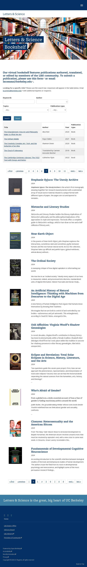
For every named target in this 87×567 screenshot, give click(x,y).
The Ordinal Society (43, 260)
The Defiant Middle (11, 139)
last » (81, 171)
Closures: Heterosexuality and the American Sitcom (52, 423)
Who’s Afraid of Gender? (46, 390)
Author (39, 98)
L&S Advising (9, 534)
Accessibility (7, 551)
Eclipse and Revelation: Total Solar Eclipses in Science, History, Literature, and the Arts (55, 357)
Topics (6, 106)
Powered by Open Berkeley (12, 548)
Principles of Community (13, 538)
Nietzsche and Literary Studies (50, 206)
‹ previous (20, 171)
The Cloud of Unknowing (13, 150)
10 (60, 171)
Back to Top (80, 564)
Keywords (7, 98)
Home (6, 519)
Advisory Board (9, 530)
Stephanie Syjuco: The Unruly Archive (54, 179)
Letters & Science (14, 14)
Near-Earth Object (42, 233)
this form (38, 78)
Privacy (6, 557)
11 (65, 171)
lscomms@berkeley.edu (18, 81)
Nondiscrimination (9, 554)
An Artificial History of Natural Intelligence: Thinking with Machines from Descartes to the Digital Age (57, 293)
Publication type (58, 106)
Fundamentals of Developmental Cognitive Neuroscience (57, 450)
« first (11, 171)
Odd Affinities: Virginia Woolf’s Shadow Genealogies (55, 326)
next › (74, 171)
